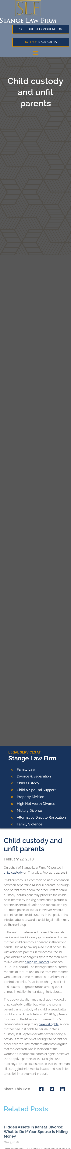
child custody (13, 872)
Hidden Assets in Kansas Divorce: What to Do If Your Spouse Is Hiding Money (36, 1132)
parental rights (48, 1024)
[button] (36, 53)
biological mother (37, 962)
